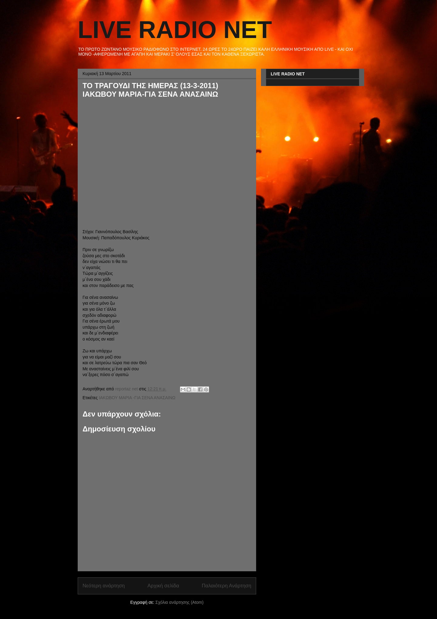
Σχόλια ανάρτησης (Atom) (179, 602)
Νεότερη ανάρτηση (104, 586)
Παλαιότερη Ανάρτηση (226, 586)
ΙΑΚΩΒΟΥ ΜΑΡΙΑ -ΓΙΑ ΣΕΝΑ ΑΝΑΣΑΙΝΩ (137, 397)
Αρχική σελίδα (163, 586)
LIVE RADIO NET (175, 29)
